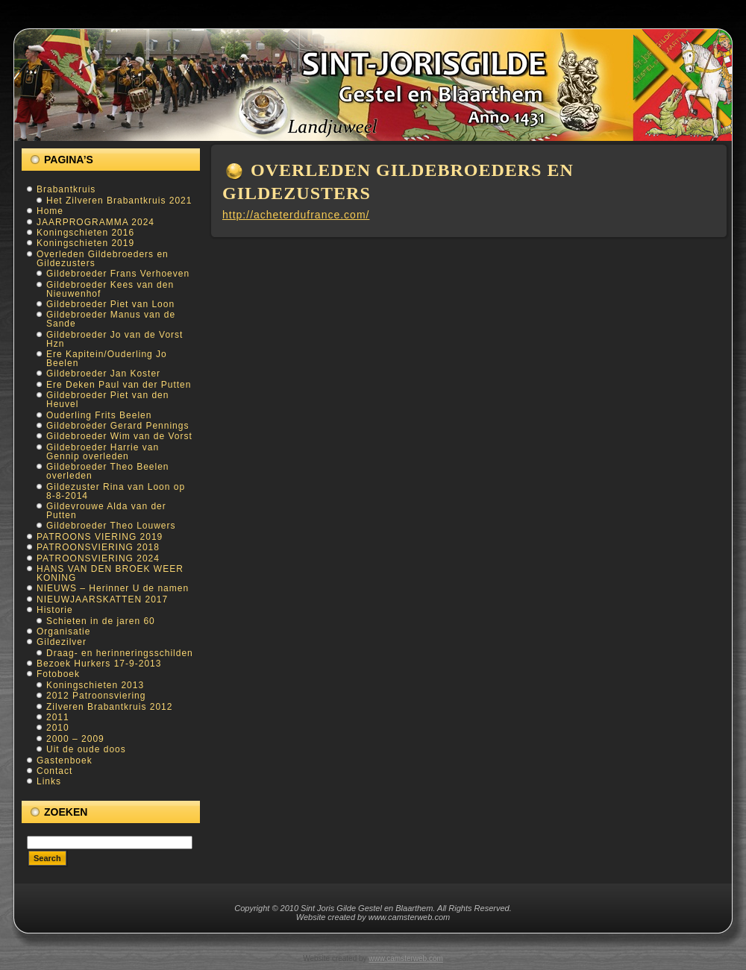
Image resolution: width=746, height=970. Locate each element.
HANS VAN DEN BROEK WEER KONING (110, 573)
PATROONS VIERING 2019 (100, 537)
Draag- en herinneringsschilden (119, 653)
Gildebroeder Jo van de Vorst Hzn (114, 339)
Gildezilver (62, 642)
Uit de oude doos (86, 749)
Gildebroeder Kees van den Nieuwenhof (110, 289)
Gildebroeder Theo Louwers (111, 525)
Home (50, 211)
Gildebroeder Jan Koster (103, 373)
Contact (54, 771)
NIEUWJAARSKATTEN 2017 (102, 599)
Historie (55, 610)
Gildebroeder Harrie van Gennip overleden (102, 452)
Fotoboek (58, 674)
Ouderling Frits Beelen (98, 415)
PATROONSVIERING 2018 (98, 547)
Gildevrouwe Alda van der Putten (106, 510)
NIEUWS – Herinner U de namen (113, 588)
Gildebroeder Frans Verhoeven (117, 273)
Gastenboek (65, 760)
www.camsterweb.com (405, 958)
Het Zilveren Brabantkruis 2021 (119, 200)
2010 (57, 727)
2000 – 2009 (75, 739)
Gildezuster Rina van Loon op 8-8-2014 (115, 491)
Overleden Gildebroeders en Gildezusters (103, 258)
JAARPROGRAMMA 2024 (95, 222)
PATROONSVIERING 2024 (98, 558)
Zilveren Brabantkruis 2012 (109, 707)
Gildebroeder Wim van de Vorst (119, 436)
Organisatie (63, 631)
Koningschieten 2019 (85, 243)
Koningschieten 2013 (95, 685)
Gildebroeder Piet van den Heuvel (107, 399)
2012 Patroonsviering (95, 695)
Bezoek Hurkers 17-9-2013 (99, 663)
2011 (57, 717)
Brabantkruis (66, 189)
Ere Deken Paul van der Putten (118, 385)
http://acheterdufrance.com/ (295, 215)
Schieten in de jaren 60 (100, 621)
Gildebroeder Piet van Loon (110, 304)
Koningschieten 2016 (85, 232)
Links (49, 781)
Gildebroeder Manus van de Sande (110, 319)
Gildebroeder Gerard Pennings (117, 426)
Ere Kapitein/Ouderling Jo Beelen (106, 358)
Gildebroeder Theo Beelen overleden (107, 471)
